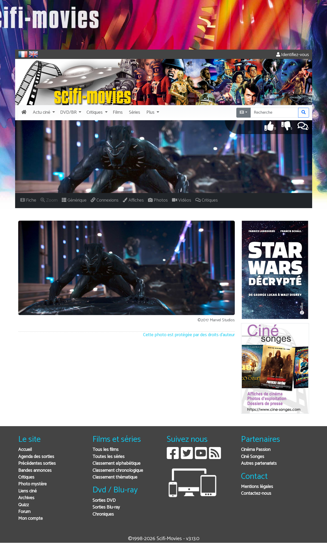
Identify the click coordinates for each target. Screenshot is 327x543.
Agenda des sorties (36, 457)
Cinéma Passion (255, 450)
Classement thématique (114, 477)
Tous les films (105, 450)
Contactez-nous (256, 493)
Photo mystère (32, 484)
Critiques (26, 477)
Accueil (25, 450)
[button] (43, 112)
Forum (24, 512)
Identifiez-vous (292, 55)
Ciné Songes (252, 457)
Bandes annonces (35, 470)
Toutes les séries (108, 457)
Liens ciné (27, 491)
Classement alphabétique (116, 463)
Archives (26, 498)
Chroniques (103, 514)
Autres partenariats (259, 463)
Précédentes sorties (37, 463)
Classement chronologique (117, 470)
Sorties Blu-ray (106, 507)
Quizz (23, 505)
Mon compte (30, 518)
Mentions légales (257, 487)
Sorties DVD (104, 500)
